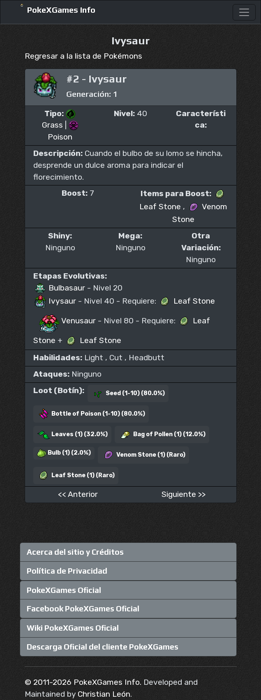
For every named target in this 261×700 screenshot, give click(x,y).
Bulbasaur (60, 288)
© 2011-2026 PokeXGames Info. (83, 682)
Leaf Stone (186, 301)
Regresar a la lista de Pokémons (83, 56)
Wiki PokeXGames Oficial (73, 627)
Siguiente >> (184, 494)
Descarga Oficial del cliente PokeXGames (102, 646)
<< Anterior (78, 494)
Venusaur (65, 320)
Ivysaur (55, 301)
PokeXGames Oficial (64, 590)
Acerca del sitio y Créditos (75, 551)
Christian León (104, 694)
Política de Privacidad (67, 570)
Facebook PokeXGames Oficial (83, 608)
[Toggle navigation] (244, 12)
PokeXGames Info (53, 10)
